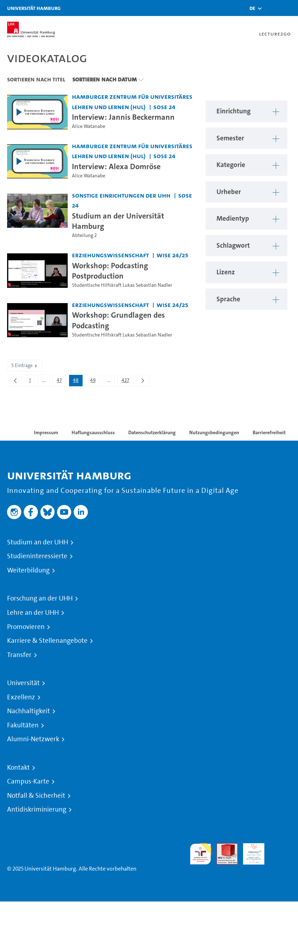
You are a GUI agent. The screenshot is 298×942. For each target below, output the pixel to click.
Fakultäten (23, 725)
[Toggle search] (271, 8)
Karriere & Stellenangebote (47, 640)
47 (61, 381)
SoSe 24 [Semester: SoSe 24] (164, 106)
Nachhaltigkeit (28, 711)
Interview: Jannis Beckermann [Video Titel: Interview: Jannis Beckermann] (123, 117)
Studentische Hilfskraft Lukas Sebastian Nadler (122, 285)
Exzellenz (21, 697)
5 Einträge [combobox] (24, 365)
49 (95, 381)
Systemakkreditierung (280, 847)
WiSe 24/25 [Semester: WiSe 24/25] (172, 255)
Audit (223, 847)
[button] (252, 8)
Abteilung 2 (84, 235)
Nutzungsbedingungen (214, 432)
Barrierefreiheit (269, 432)
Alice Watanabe (88, 126)
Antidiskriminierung (36, 809)
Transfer (19, 655)
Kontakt (18, 767)
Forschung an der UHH (40, 598)
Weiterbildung (28, 570)
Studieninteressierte (37, 556)
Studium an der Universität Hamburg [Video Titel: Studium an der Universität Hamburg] (118, 221)
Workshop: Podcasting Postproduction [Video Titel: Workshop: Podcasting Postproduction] (110, 270)
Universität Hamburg (34, 8)
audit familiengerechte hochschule (200, 854)
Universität (23, 683)
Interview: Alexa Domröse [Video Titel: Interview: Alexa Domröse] (116, 166)
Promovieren (26, 626)
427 (127, 381)
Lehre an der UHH (33, 612)
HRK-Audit (250, 852)
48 (78, 381)
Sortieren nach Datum (104, 79)
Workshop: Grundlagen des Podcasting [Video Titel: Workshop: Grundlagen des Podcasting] (118, 320)
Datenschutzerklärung (152, 432)
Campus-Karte (28, 781)
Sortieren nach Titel (36, 79)
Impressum (46, 432)
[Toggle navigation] (289, 8)
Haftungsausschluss (93, 432)
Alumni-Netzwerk (33, 739)
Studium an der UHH (37, 542)
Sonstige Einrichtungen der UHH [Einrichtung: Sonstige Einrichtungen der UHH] (121, 195)
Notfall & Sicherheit (36, 795)
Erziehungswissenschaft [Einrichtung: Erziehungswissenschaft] (110, 255)
